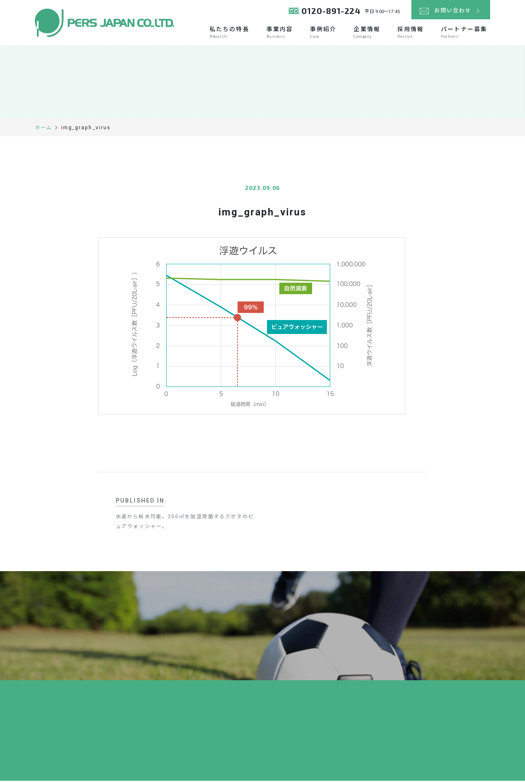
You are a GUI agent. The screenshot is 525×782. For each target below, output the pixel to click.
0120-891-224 (325, 12)
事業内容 (280, 33)
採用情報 (410, 33)
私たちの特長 (229, 33)
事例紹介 (323, 33)
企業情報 (367, 33)
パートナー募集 (464, 33)
